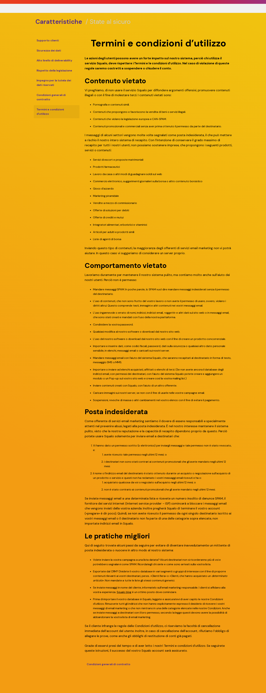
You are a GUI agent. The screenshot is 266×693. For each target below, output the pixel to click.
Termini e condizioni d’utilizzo (50, 112)
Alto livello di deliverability (54, 60)
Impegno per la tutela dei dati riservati (54, 83)
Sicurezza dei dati (49, 50)
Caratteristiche (58, 22)
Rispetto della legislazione (54, 70)
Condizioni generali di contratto (51, 97)
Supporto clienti (48, 40)
